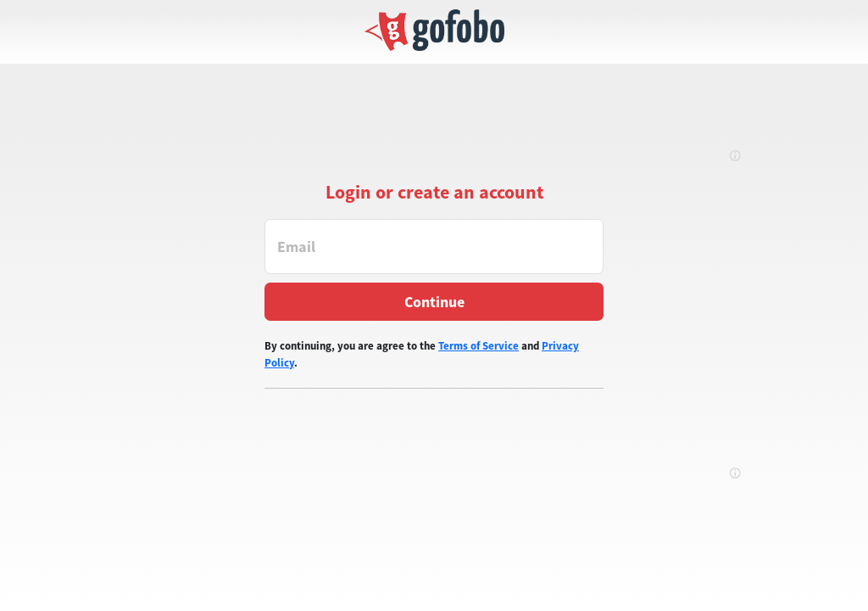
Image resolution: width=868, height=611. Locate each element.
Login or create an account (434, 192)
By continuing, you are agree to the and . (421, 354)
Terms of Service (478, 346)
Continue (434, 301)
